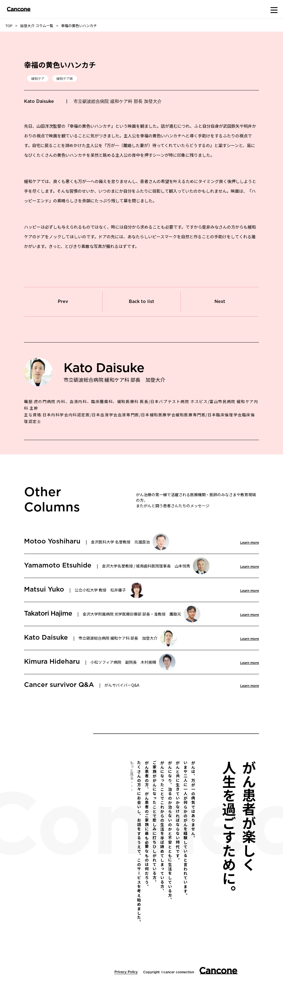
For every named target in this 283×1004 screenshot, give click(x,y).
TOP (9, 25)
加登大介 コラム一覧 (36, 25)
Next (219, 301)
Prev (63, 301)
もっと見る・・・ (132, 775)
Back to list (141, 301)
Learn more (249, 542)
